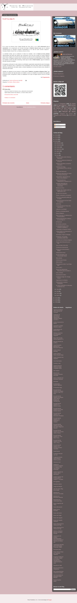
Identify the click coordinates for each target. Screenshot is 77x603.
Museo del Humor (57, 513)
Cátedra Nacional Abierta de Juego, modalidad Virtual (57, 367)
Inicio (27, 103)
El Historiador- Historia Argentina (57, 384)
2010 (56, 298)
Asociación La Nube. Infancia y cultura (58, 326)
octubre (58, 147)
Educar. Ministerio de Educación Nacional (58, 378)
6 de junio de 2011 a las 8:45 (11, 94)
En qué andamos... (62, 105)
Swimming (58, 203)
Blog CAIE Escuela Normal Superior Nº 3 (58, 338)
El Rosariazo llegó (57, 387)
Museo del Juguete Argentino (57, 521)
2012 (56, 139)
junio (57, 155)
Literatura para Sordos (61, 260)
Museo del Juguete (57, 517)
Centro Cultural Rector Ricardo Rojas (58, 354)
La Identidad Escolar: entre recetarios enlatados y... (62, 226)
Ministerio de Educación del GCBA (58, 493)
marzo (58, 293)
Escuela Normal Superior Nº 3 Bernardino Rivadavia (58, 414)
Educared (55, 381)
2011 (56, 141)
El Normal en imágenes (58, 76)
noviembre (59, 145)
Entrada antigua (45, 103)
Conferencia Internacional (62, 247)
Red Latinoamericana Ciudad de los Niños (58, 572)
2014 (56, 135)
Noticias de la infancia (70, 106)
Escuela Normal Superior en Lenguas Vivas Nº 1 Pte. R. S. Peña (58, 391)
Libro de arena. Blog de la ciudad (58, 489)
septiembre (59, 149)
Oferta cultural (16, 82)
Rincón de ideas (69, 111)
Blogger (50, 599)
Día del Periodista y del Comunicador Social (61, 255)
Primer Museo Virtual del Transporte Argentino (58, 553)
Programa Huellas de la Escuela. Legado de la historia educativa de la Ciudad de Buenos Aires (58, 560)
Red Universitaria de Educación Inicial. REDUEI (58, 576)
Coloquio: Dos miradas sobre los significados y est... (63, 190)
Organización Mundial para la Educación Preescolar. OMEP (58, 546)
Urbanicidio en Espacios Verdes (63, 229)
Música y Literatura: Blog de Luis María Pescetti (58, 532)
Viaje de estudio (72, 115)
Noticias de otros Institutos (64, 108)
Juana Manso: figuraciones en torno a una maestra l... (63, 177)
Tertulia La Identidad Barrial (62, 211)
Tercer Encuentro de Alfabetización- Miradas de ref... (64, 180)
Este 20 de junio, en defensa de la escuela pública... (64, 216)
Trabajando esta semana (66, 113)
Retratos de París (60, 187)
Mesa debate (59, 258)
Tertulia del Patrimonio (61, 171)
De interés (9, 82)
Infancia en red (56, 462)
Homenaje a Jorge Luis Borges (63, 234)
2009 (56, 300)
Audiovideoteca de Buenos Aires (57, 330)
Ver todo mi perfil (57, 66)
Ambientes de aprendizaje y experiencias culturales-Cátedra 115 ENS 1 (57, 317)
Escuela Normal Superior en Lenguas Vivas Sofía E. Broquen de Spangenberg (58, 398)
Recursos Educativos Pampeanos (58, 568)
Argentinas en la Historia (61, 280)
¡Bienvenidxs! (59, 262)
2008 (56, 302)
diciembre (58, 143)
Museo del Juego (57, 515)
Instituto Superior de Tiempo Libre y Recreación (58, 473)
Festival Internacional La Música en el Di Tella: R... (63, 219)
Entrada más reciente (8, 103)
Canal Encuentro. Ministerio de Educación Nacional (58, 346)
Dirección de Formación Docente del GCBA (58, 374)
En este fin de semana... (61, 193)
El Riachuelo (59, 222)
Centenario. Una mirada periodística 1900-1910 (62, 237)
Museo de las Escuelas (56, 510)
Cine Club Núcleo (57, 361)
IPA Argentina (56, 481)
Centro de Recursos (67, 54)
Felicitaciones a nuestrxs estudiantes (61, 283)
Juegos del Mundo (57, 486)
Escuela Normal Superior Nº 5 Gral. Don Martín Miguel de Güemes (58, 426)
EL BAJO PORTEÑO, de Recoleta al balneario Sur (64, 286)
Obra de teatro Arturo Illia (62, 245)
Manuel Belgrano (60, 213)
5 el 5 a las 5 (59, 267)
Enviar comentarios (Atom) (29, 107)
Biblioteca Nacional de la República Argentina (57, 334)
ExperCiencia (56, 451)
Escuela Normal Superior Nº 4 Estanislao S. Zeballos (57, 419)
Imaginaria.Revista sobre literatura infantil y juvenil (57, 458)
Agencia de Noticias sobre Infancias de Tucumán (58, 311)
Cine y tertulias (59, 272)
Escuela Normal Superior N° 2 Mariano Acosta (57, 405)
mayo (57, 289)
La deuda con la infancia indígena (64, 240)
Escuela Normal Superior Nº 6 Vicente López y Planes (58, 432)
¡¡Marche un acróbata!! (61, 209)
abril (57, 291)
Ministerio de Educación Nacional (58, 497)
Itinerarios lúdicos (57, 484)
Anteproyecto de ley (60, 252)
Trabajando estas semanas (59, 115)
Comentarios (58, 127)
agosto (58, 151)
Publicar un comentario (10, 97)
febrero (58, 295)
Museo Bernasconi (57, 507)
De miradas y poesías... (61, 224)
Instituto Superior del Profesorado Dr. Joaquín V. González (58, 478)
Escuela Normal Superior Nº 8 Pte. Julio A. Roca (57, 441)
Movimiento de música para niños (57, 500)
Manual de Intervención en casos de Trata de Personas (63, 174)
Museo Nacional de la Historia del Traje (58, 524)
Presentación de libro (61, 274)
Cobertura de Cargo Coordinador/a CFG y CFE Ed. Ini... (63, 168)
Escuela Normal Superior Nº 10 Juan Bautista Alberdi (58, 409)
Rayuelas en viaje (57, 565)
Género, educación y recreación (63, 195)
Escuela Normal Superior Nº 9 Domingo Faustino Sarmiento (57, 446)
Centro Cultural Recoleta (56, 350)
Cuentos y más (56, 363)
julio (57, 153)
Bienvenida (55, 103)
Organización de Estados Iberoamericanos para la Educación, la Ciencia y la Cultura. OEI (58, 539)
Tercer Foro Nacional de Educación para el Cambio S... (63, 270)
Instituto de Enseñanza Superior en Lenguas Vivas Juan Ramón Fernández (58, 467)
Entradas (57, 124)
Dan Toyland (56, 370)
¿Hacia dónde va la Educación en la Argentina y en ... (64, 232)
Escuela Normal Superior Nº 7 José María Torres (57, 436)
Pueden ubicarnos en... (58, 73)
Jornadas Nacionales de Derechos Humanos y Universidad (61, 184)
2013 (56, 137)
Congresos (63, 103)
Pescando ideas (57, 549)
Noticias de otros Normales (60, 109)
